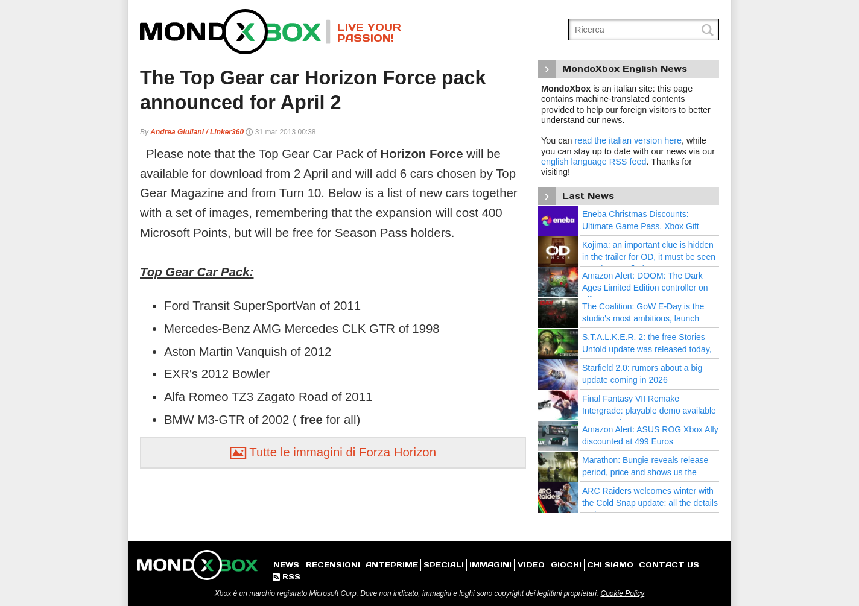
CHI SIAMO (610, 564)
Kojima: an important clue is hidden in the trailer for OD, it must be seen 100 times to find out (648, 256)
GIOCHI (566, 564)
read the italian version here (628, 140)
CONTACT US (669, 564)
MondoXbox (235, 31)
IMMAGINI (490, 564)
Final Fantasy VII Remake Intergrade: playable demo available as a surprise (649, 410)
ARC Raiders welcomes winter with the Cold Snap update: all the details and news (650, 502)
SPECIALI (443, 564)
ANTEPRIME (392, 564)
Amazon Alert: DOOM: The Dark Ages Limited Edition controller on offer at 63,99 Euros (645, 287)
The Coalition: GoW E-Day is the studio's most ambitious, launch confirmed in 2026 (643, 318)
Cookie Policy (622, 593)
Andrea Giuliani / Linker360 (197, 132)
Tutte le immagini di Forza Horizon (333, 452)
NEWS (286, 564)
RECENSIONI (333, 564)
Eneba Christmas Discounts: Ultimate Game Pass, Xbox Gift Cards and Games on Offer (640, 225)
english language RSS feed (593, 161)
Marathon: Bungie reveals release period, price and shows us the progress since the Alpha (645, 471)
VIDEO (531, 564)
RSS (286, 576)
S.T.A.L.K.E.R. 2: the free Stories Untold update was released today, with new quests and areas (647, 348)
